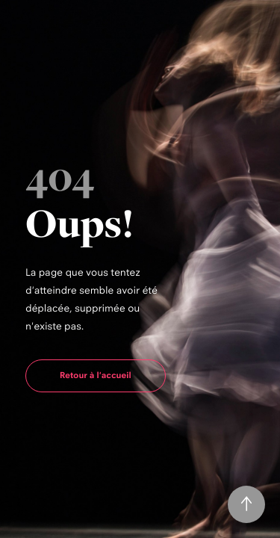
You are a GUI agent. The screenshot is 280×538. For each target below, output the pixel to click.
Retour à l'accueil (95, 375)
